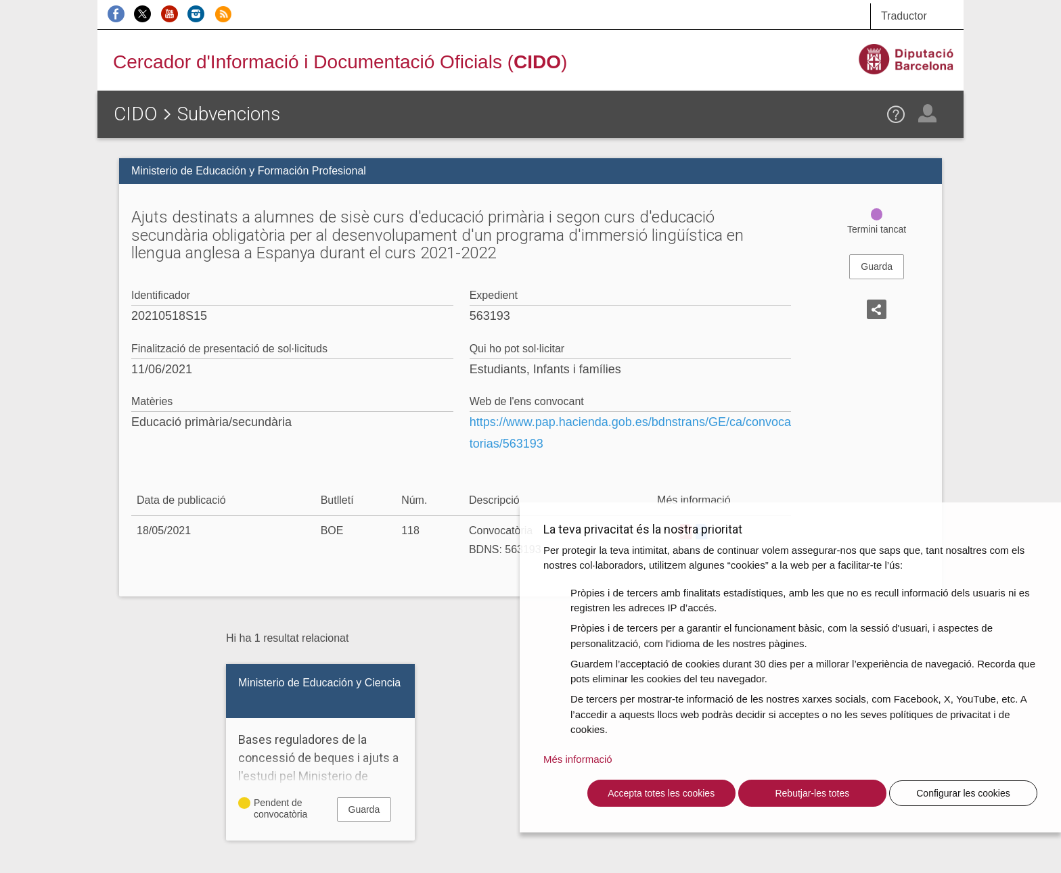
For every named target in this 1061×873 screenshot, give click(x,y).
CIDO (135, 114)
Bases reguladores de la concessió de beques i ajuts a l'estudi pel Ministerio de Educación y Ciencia (320, 766)
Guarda (877, 266)
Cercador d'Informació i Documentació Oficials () (340, 61)
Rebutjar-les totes (812, 793)
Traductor (904, 16)
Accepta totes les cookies (661, 793)
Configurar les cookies (963, 793)
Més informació (577, 759)
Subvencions (228, 114)
